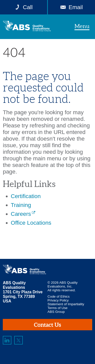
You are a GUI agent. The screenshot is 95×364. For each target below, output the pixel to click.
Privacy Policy (58, 300)
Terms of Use (58, 308)
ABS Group (56, 312)
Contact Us (47, 324)
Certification (26, 196)
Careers (21, 214)
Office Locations (31, 223)
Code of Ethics (59, 296)
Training (21, 205)
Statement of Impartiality (66, 304)
